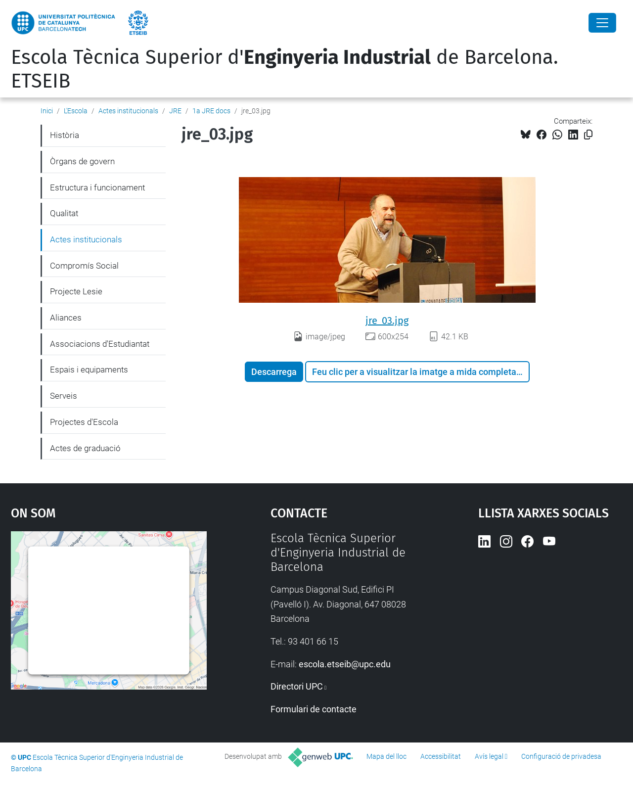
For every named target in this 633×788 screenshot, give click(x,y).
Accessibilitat (440, 756)
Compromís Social (84, 266)
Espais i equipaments (89, 369)
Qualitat (64, 213)
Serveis (63, 396)
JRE (175, 111)
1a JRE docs (211, 111)
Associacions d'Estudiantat (99, 344)
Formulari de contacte (314, 709)
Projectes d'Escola (84, 422)
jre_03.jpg (386, 320)
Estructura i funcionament (97, 187)
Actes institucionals (128, 111)
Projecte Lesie (76, 291)
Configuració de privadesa (561, 756)
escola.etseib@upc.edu (345, 664)
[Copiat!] (588, 134)
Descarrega (274, 372)
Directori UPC (297, 686)
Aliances (66, 318)
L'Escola (76, 111)
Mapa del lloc (386, 756)
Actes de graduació (85, 448)
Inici (47, 111)
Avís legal (489, 756)
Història (64, 135)
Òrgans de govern (82, 161)
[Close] (602, 23)
